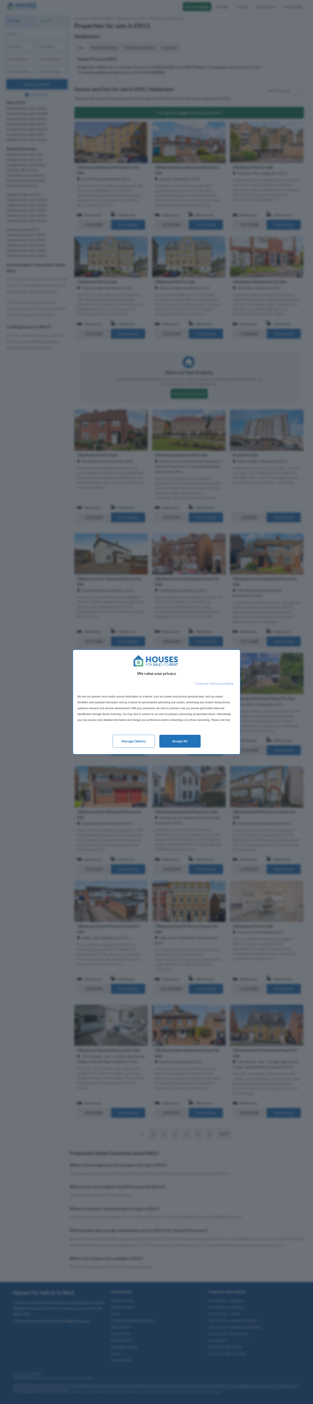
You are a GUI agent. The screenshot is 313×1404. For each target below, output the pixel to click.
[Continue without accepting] (214, 683)
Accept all (179, 741)
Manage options (134, 741)
